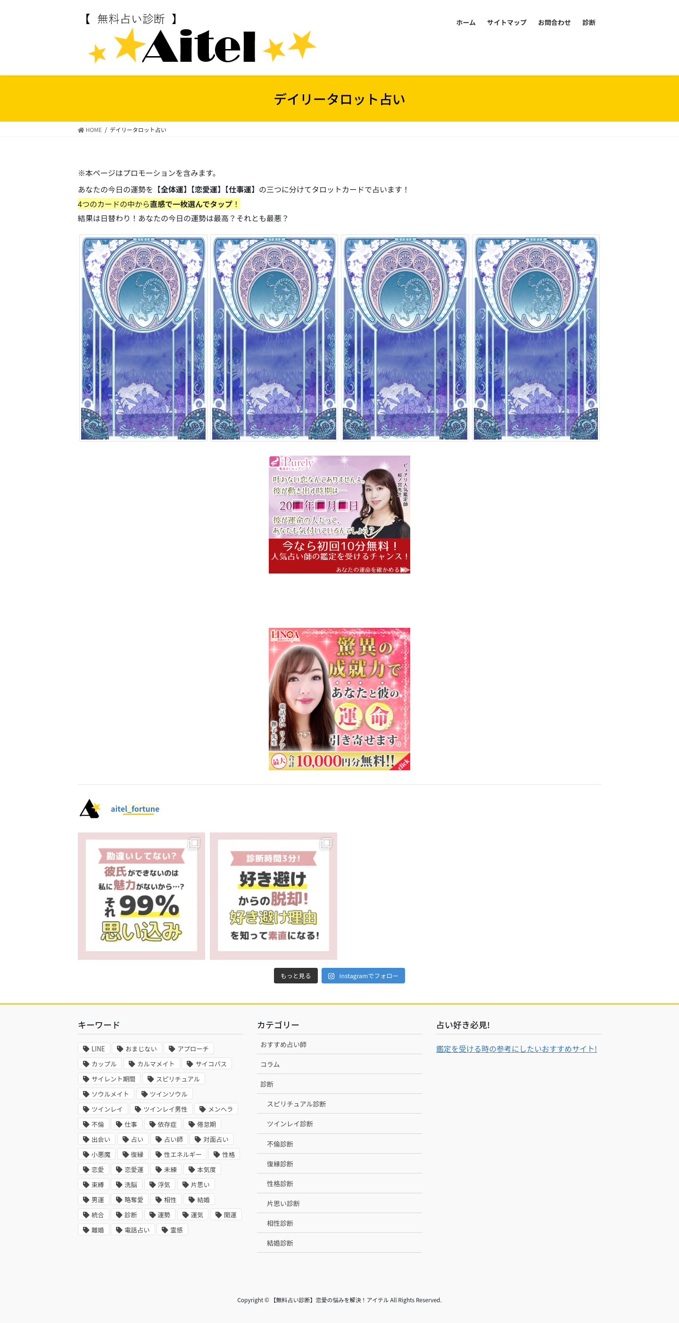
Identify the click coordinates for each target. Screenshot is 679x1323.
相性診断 (280, 1223)
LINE (98, 1048)
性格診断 (280, 1183)
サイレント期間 (113, 1078)
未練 (170, 1169)
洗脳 (130, 1184)
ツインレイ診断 (290, 1123)
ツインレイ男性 (165, 1109)
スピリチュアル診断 (296, 1103)
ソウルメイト (110, 1094)
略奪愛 (133, 1199)
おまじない (141, 1048)
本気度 (206, 1169)
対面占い (215, 1139)
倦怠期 (206, 1124)
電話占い (136, 1229)
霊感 (176, 1229)
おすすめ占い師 (283, 1044)
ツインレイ (107, 1109)
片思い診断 (283, 1203)
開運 (230, 1214)
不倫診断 (280, 1143)
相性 (170, 1199)
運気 (197, 1214)
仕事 (130, 1124)
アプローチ (193, 1048)
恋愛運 (133, 1169)
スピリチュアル (178, 1078)
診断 (130, 1214)
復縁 (137, 1154)
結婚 (203, 1199)
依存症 (167, 1124)
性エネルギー (183, 1154)
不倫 (97, 1124)
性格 (228, 1154)
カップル (103, 1063)
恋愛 (97, 1169)
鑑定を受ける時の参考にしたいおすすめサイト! (516, 1048)
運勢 (164, 1214)
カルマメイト (156, 1063)
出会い (100, 1139)
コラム (270, 1064)
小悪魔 (100, 1154)
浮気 (164, 1184)
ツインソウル (169, 1094)
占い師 (173, 1139)
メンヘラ (220, 1109)
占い (137, 1139)
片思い (200, 1184)
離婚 (97, 1229)
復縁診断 (280, 1163)
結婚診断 (280, 1243)
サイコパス (211, 1063)
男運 (97, 1199)
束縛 (97, 1184)
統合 (97, 1214)
